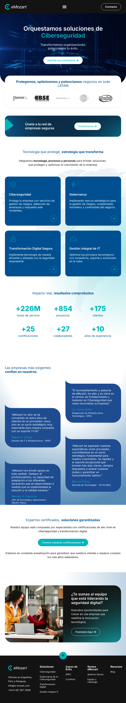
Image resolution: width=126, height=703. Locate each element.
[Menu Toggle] (64, 7)
